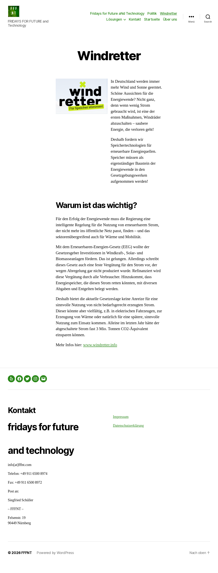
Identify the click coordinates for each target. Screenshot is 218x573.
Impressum (121, 426)
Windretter (168, 16)
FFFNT (26, 562)
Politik (152, 16)
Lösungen (114, 22)
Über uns (170, 22)
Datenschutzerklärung (128, 435)
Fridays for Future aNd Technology (117, 16)
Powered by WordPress (55, 562)
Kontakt (135, 22)
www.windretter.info (100, 354)
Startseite (152, 22)
